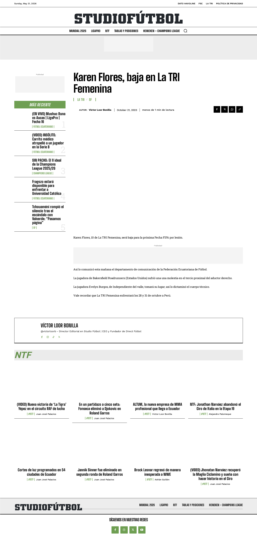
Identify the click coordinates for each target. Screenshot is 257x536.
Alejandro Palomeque (220, 414)
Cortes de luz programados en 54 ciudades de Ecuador (41, 472)
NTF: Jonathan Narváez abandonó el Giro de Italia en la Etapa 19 (215, 406)
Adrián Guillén (162, 479)
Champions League (42, 173)
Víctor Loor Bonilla (100, 109)
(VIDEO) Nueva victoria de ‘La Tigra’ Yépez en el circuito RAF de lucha (41, 406)
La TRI (81, 99)
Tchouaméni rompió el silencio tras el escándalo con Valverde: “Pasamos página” (48, 215)
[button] (185, 31)
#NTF (31, 414)
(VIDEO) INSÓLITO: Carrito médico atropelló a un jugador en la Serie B (48, 141)
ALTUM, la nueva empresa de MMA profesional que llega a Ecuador (157, 406)
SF (34, 227)
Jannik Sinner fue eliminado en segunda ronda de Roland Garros (99, 472)
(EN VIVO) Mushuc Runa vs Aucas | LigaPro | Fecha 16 (48, 118)
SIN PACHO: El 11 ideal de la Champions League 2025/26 (46, 164)
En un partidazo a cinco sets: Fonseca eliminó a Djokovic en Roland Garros (99, 408)
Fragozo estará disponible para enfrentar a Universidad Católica (46, 187)
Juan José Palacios (46, 414)
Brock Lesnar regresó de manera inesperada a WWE (157, 472)
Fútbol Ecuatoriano (43, 126)
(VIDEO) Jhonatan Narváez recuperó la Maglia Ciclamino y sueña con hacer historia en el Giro (215, 474)
